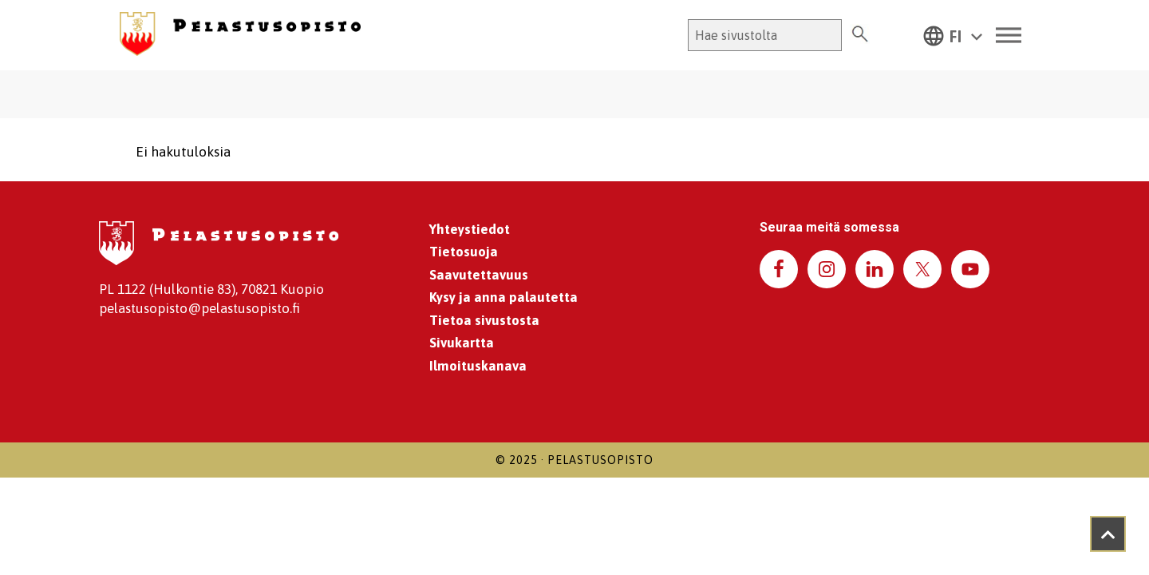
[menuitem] (953, 35)
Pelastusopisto (600, 460)
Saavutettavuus (478, 275)
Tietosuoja (463, 252)
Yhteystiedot (469, 229)
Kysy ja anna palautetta (503, 297)
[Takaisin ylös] (1108, 534)
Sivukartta (461, 343)
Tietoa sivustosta (484, 320)
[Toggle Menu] (1008, 35)
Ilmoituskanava (478, 366)
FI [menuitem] (955, 37)
